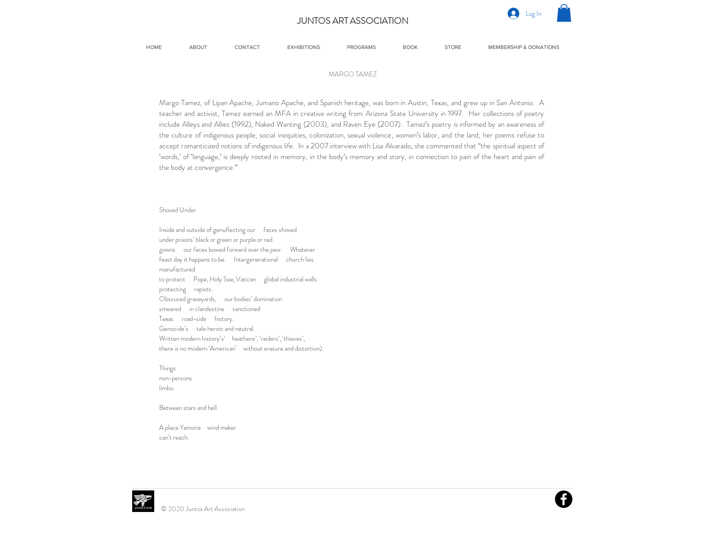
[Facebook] (563, 499)
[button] (564, 13)
